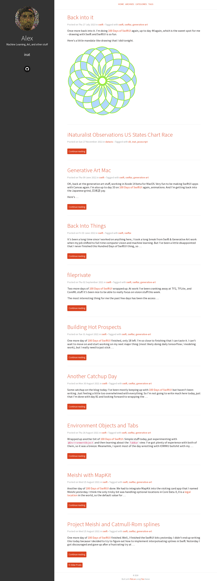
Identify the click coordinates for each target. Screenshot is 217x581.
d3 (129, 141)
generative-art (140, 24)
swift (100, 24)
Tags (150, 4)
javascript (142, 141)
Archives (129, 4)
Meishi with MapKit (89, 475)
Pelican (133, 579)
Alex (27, 38)
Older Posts (75, 564)
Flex (142, 579)
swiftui (128, 24)
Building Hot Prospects (94, 327)
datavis (109, 141)
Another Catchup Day (92, 376)
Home (121, 4)
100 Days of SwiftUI (119, 30)
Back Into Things (86, 225)
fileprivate (79, 275)
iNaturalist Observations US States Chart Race (120, 134)
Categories (141, 4)
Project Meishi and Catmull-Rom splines (113, 524)
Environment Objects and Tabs (102, 425)
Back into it (80, 17)
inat (27, 54)
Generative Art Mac (89, 170)
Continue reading (77, 151)
